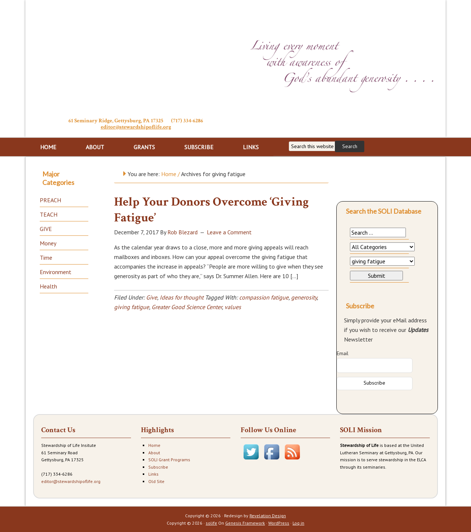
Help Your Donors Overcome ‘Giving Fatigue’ (211, 210)
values (232, 307)
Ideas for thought (181, 297)
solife (211, 523)
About (154, 452)
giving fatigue (131, 307)
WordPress (278, 523)
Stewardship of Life (136, 57)
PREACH (50, 200)
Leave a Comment (229, 232)
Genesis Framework (245, 523)
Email (342, 353)
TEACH (48, 214)
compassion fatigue (263, 297)
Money (48, 243)
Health (48, 286)
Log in (298, 523)
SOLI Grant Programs (169, 459)
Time (46, 257)
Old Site (156, 481)
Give (151, 297)
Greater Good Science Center (187, 307)
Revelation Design (267, 515)
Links (153, 474)
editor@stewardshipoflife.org (136, 126)
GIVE (46, 228)
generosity (304, 297)
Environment (55, 272)
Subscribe (158, 467)
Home (154, 445)
